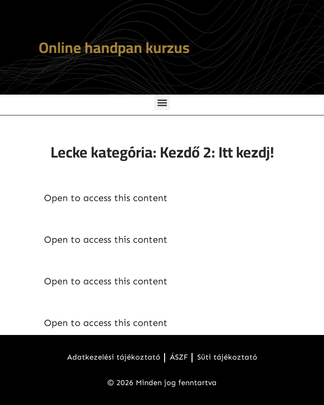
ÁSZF (179, 356)
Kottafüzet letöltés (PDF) (114, 259)
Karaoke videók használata (121, 301)
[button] (162, 102)
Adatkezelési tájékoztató (113, 356)
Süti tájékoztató (227, 356)
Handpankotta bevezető (113, 176)
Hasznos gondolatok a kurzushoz (137, 217)
